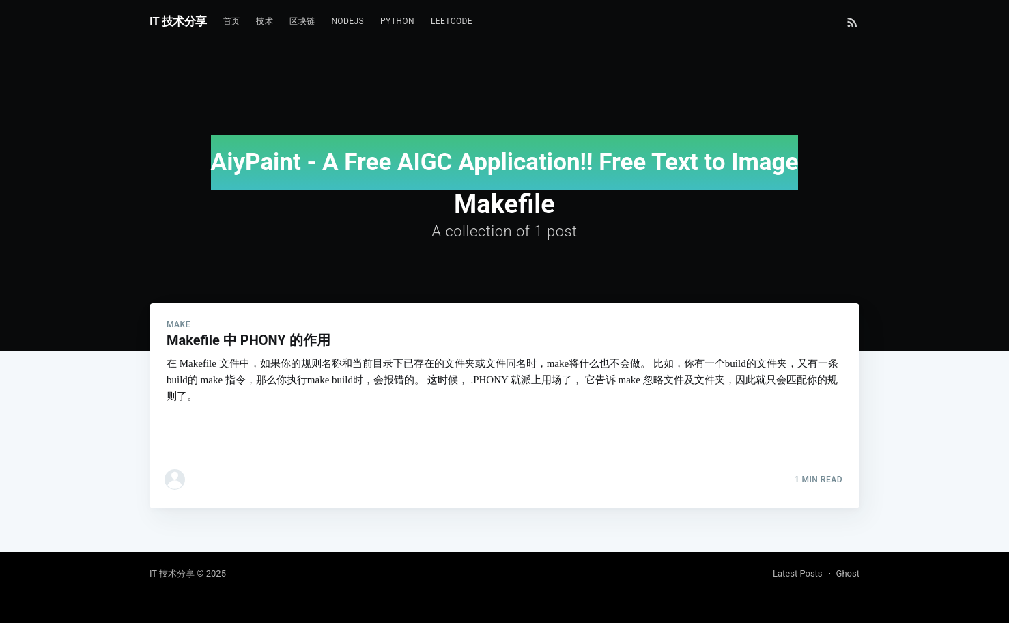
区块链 (302, 21)
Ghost (847, 573)
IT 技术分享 (178, 21)
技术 (264, 21)
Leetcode (451, 21)
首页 (231, 21)
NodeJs (347, 21)
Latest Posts (798, 573)
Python (397, 21)
